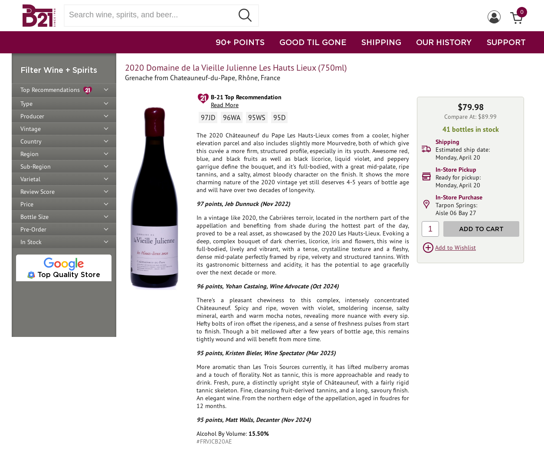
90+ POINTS (240, 42)
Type (26, 104)
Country (31, 141)
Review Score (37, 192)
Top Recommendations (56, 90)
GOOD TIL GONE (313, 42)
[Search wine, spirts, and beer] (151, 15)
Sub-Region (35, 166)
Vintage (30, 129)
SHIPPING (381, 42)
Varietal (30, 179)
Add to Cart (481, 228)
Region (29, 154)
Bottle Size (34, 217)
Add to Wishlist (455, 247)
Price (26, 204)
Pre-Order (33, 229)
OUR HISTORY (444, 42)
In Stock (31, 242)
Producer (32, 116)
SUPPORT (506, 42)
